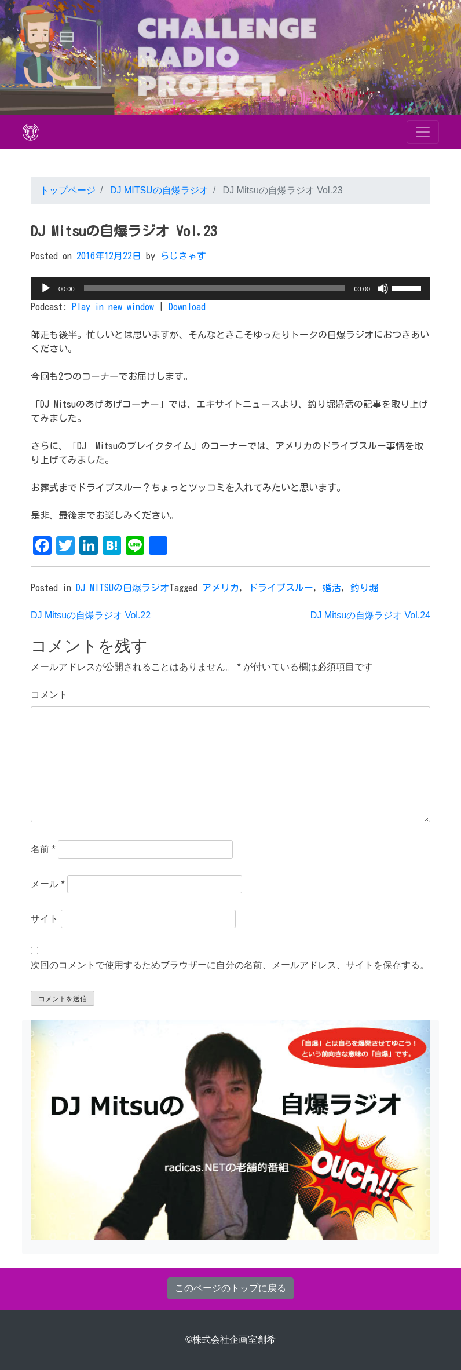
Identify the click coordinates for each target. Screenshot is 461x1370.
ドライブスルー (280, 587)
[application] (230, 288)
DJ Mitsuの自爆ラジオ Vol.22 (91, 615)
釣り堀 (364, 587)
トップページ (68, 190)
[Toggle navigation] (423, 132)
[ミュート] (383, 288)
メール (48, 884)
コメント (49, 694)
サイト (44, 919)
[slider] (214, 288)
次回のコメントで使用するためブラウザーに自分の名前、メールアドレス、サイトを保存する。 (230, 965)
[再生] (46, 288)
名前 (43, 849)
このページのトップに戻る (230, 1288)
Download (187, 307)
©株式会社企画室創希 (230, 1340)
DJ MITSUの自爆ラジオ (157, 190)
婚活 (332, 587)
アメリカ (220, 587)
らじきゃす (183, 256)
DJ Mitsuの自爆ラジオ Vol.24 (370, 615)
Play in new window (113, 307)
